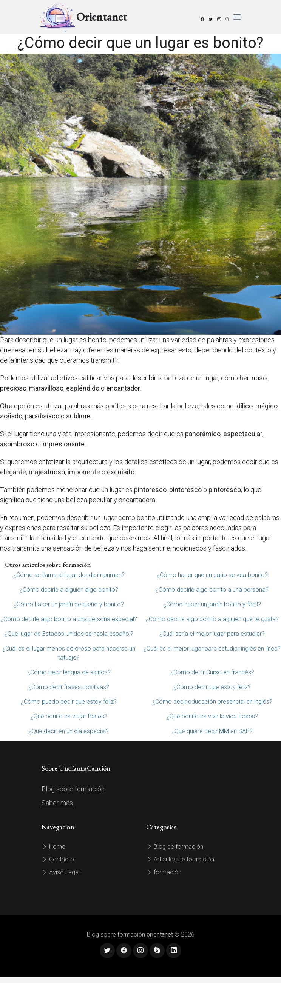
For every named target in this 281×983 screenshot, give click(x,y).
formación (163, 872)
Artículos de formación (180, 859)
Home (53, 846)
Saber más (57, 803)
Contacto (58, 859)
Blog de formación (174, 846)
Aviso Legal (61, 872)
